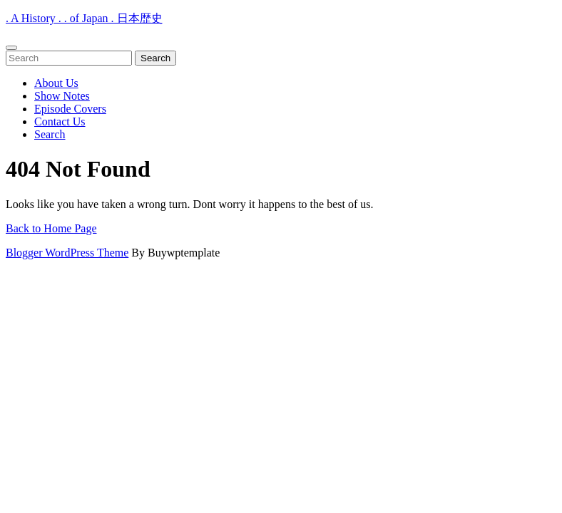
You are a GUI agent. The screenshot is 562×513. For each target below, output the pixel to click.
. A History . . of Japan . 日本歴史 (84, 18)
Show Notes (62, 96)
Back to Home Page (51, 228)
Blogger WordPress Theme (67, 253)
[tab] (11, 48)
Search (50, 134)
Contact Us (60, 121)
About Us (56, 83)
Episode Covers (70, 109)
